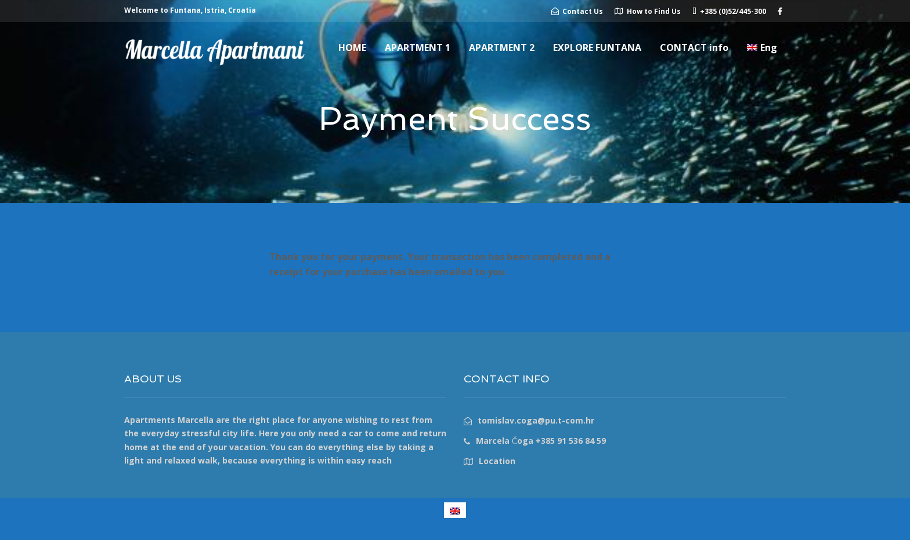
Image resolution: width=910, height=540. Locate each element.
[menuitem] (762, 47)
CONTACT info (694, 47)
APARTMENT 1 (417, 47)
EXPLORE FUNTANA (597, 47)
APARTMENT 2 (502, 47)
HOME (352, 47)
